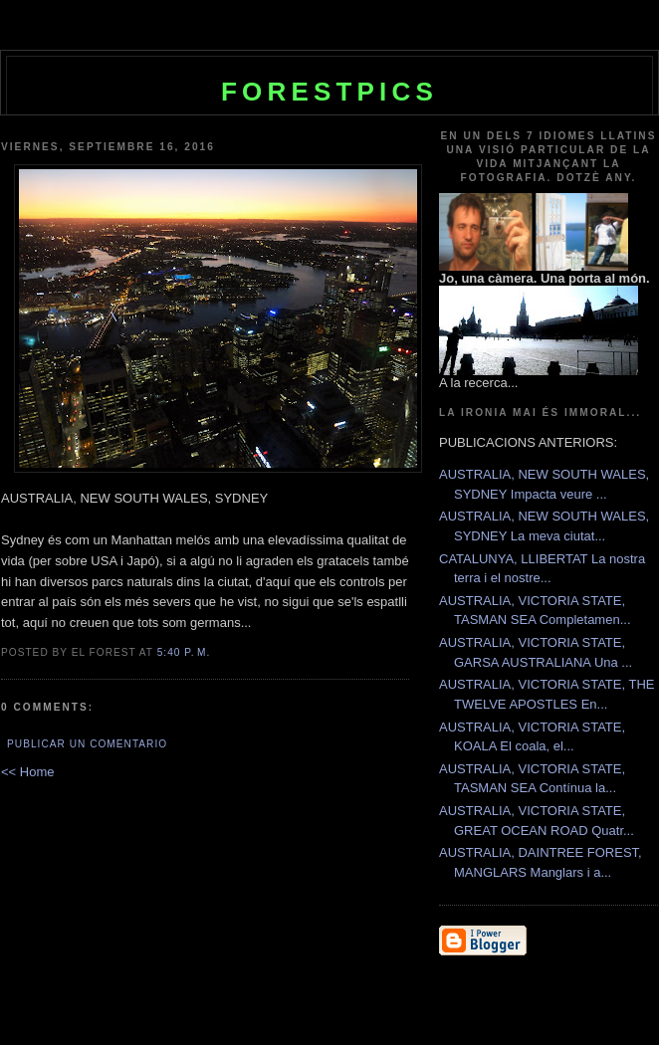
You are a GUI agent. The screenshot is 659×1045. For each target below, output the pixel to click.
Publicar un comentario (87, 743)
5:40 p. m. (184, 652)
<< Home (27, 771)
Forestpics (329, 91)
